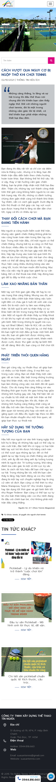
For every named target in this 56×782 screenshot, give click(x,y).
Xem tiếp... (27, 579)
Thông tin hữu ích (27, 80)
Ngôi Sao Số (44, 777)
